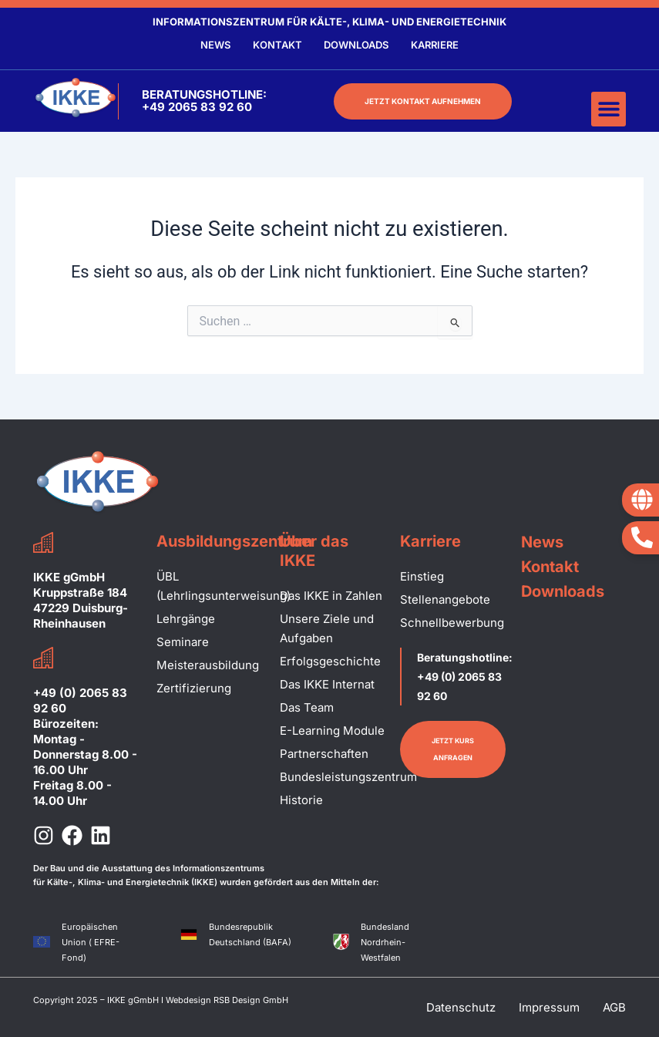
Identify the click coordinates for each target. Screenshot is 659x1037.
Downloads (356, 45)
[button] (608, 109)
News (214, 45)
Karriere (436, 45)
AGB (614, 1007)
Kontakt (276, 45)
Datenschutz (461, 1007)
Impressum (549, 1007)
